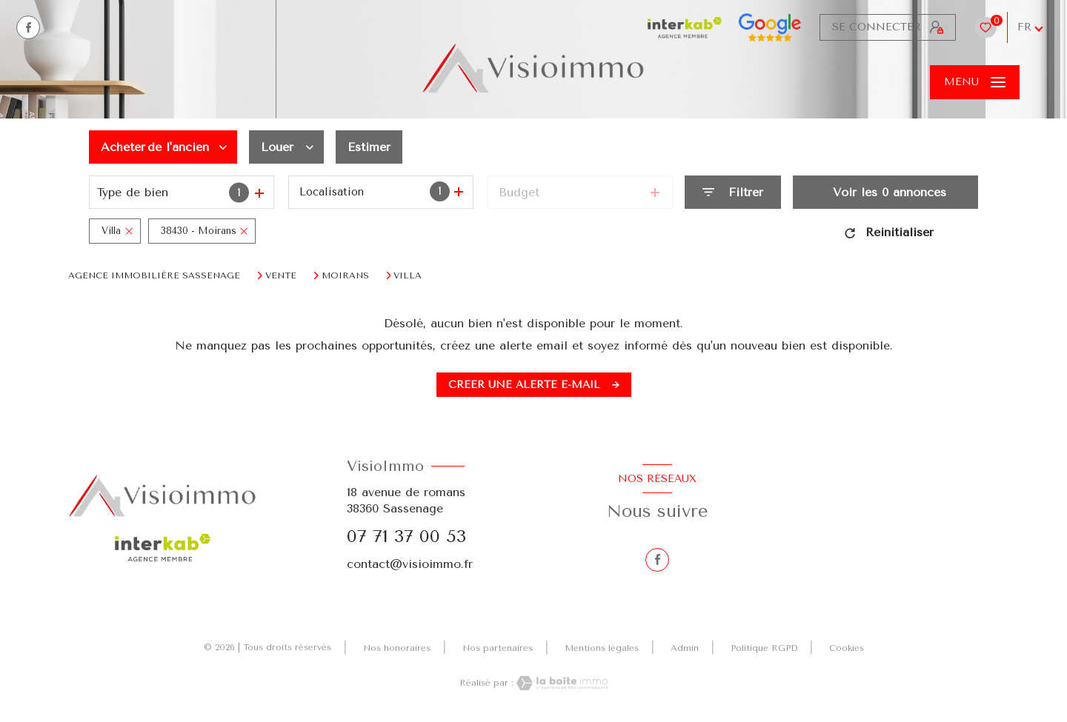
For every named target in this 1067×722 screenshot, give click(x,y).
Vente (280, 275)
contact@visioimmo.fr (410, 564)
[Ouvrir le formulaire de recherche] (733, 192)
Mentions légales (602, 648)
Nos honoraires (397, 648)
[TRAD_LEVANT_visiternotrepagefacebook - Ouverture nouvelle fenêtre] (28, 27)
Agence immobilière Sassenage (154, 275)
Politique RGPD (764, 648)
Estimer (369, 147)
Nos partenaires (497, 648)
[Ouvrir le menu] (975, 82)
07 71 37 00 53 (406, 536)
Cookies (846, 648)
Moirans (345, 275)
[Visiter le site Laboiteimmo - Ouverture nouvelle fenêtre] (560, 683)
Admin (685, 648)
